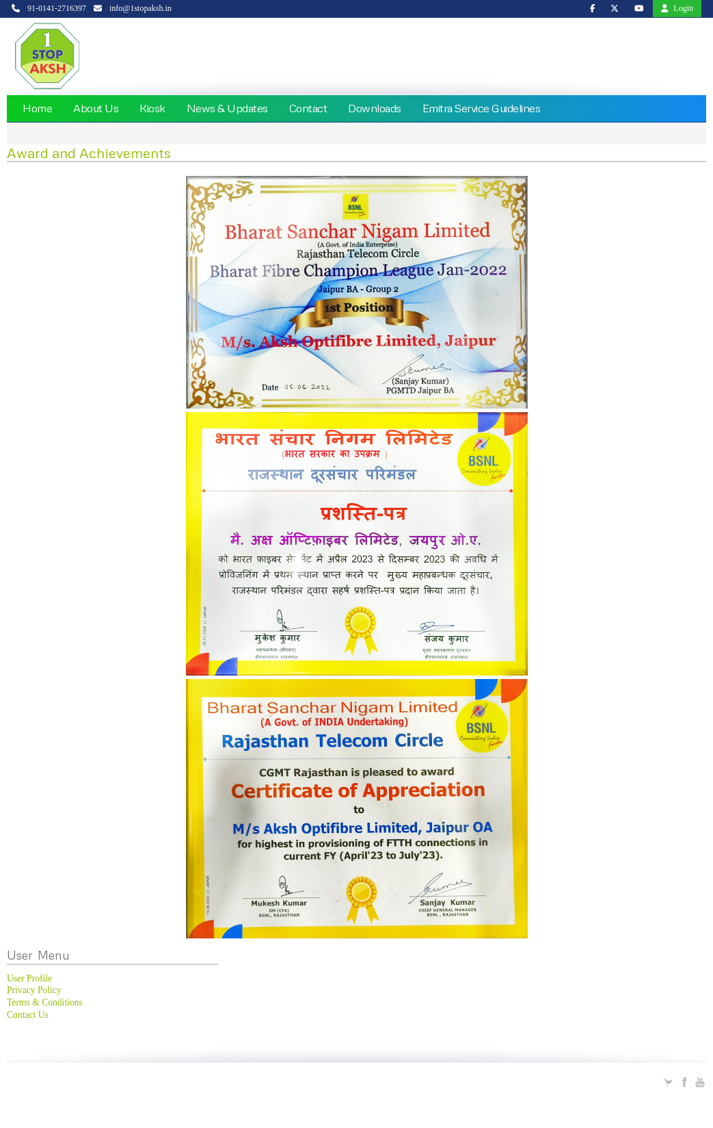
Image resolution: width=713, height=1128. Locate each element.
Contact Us (28, 1015)
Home (37, 108)
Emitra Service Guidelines (481, 108)
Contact (308, 108)
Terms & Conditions (45, 1002)
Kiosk (152, 108)
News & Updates (227, 108)
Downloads (374, 108)
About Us (95, 108)
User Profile (29, 978)
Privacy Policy (34, 990)
